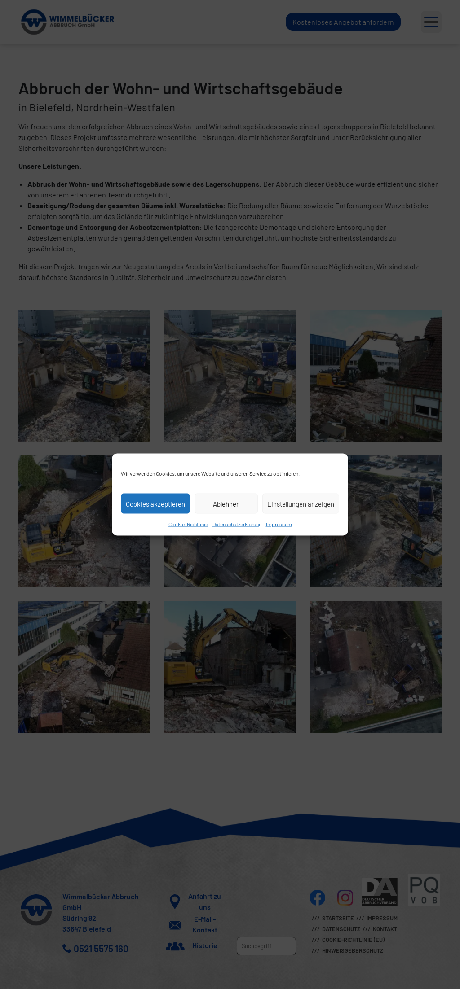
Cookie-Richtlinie (188, 524)
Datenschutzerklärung (236, 524)
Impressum (279, 524)
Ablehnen (226, 503)
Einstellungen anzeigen (300, 503)
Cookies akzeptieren (155, 503)
